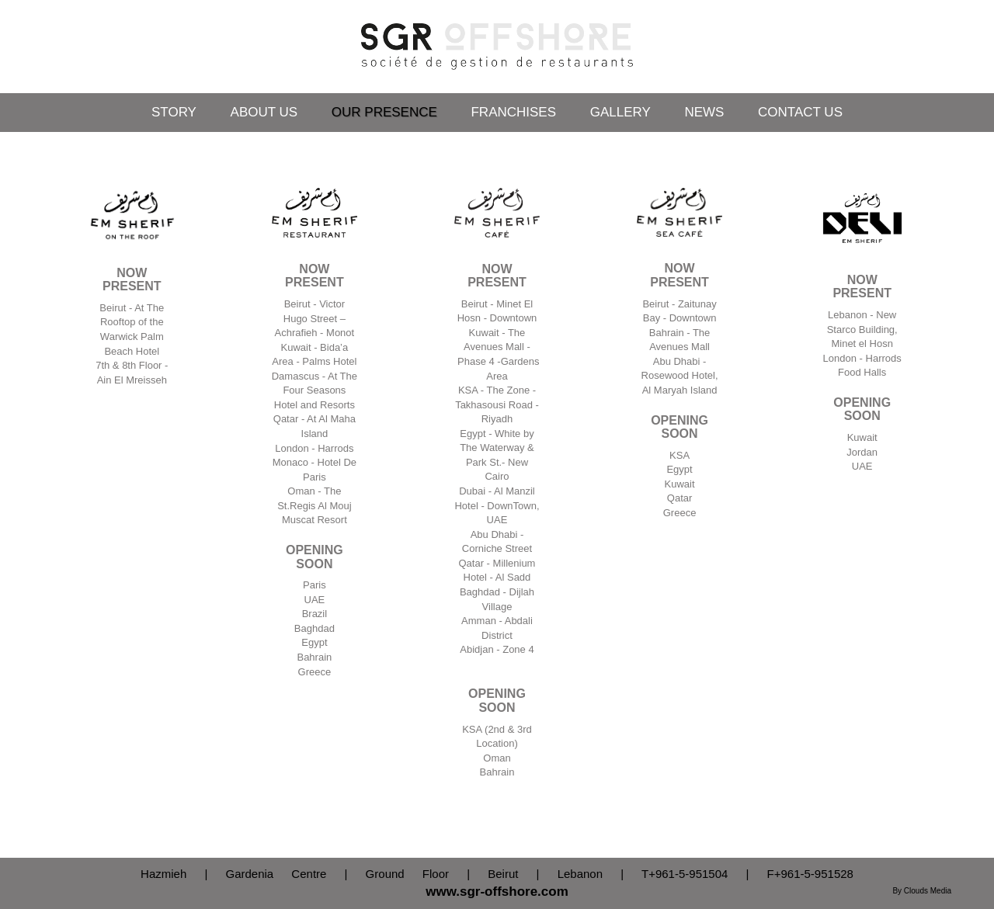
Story (173, 112)
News (704, 112)
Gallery (620, 112)
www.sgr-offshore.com (497, 891)
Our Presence (384, 112)
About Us (264, 112)
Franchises (513, 112)
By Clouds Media (921, 890)
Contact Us (800, 112)
